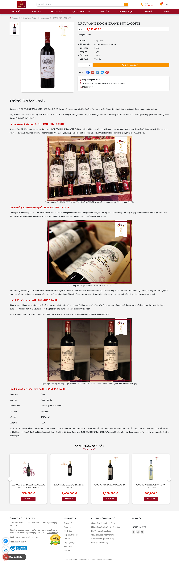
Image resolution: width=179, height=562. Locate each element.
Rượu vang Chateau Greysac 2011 (110, 485)
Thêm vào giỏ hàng (131, 65)
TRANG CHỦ (15, 12)
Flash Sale (56, 12)
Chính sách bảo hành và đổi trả (103, 523)
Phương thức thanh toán (101, 531)
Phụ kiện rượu (126, 12)
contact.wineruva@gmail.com (26, 537)
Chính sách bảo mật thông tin (103, 535)
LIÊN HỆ (166, 12)
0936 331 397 (22, 542)
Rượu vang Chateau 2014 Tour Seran (69, 486)
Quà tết (104, 12)
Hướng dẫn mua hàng (99, 542)
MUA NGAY (28, 499)
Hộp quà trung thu (81, 12)
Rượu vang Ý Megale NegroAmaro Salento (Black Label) (28, 486)
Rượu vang (35, 12)
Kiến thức (148, 12)
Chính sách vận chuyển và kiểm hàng (105, 527)
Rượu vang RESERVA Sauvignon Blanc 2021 (151, 486)
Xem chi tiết (52, 533)
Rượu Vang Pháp (29, 18)
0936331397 (149, 5)
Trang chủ (15, 18)
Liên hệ (67, 550)
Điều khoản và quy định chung (102, 539)
